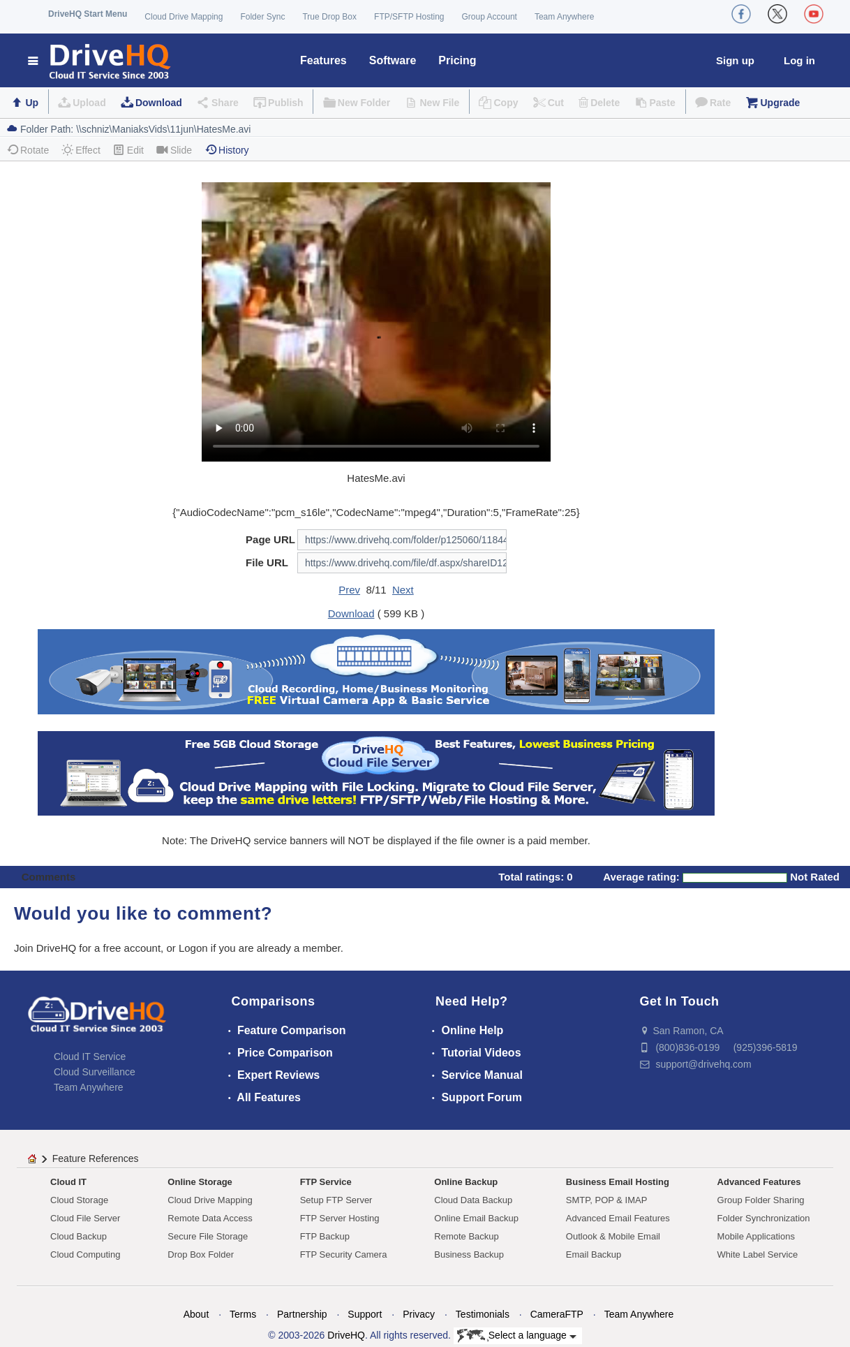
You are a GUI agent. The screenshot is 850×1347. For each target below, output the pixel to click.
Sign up (735, 60)
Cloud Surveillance (94, 1071)
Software (393, 60)
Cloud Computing (85, 1254)
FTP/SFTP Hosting (409, 17)
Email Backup (593, 1254)
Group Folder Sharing (761, 1200)
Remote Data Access (209, 1218)
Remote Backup (466, 1236)
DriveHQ (346, 1335)
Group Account (489, 17)
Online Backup (466, 1182)
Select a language (516, 1336)
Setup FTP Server (336, 1200)
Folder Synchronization (763, 1218)
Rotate (27, 149)
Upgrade (780, 102)
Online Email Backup (476, 1218)
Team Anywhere (564, 17)
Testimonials (482, 1314)
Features (323, 60)
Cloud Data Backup (473, 1200)
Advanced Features (759, 1182)
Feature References (95, 1158)
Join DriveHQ (46, 948)
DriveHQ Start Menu (87, 14)
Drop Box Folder (200, 1254)
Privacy (419, 1314)
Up (31, 102)
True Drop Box (329, 17)
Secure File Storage (207, 1236)
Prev (349, 590)
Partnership (302, 1314)
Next (403, 590)
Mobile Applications (756, 1236)
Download (158, 102)
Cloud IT (68, 1182)
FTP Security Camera (343, 1254)
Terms (243, 1314)
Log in (799, 60)
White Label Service (757, 1254)
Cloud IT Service (90, 1056)
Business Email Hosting (617, 1182)
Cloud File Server (85, 1218)
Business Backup (469, 1254)
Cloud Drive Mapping (183, 17)
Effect (80, 149)
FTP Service (326, 1182)
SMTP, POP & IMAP (607, 1200)
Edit (128, 149)
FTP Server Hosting (340, 1218)
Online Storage (199, 1182)
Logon (193, 948)
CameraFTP (556, 1314)
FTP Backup (325, 1236)
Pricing (457, 60)
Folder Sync (262, 17)
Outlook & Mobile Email (613, 1236)
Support (365, 1314)
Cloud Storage (79, 1200)
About (196, 1314)
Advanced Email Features (618, 1218)
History (226, 149)
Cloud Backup (78, 1236)
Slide (174, 149)
